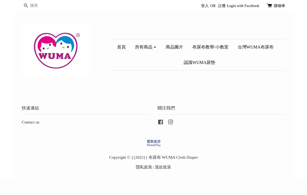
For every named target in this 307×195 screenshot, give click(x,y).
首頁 (121, 47)
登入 (205, 6)
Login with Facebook (243, 6)
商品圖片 (174, 47)
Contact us (30, 122)
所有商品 (145, 47)
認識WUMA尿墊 (199, 62)
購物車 (279, 6)
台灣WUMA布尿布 (256, 47)
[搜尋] (38, 6)
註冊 (222, 6)
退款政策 (163, 167)
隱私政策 (144, 167)
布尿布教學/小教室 (210, 47)
